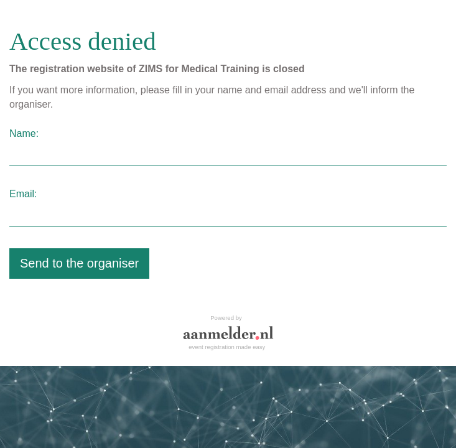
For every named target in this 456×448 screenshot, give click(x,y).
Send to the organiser (79, 263)
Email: (23, 194)
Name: (24, 133)
